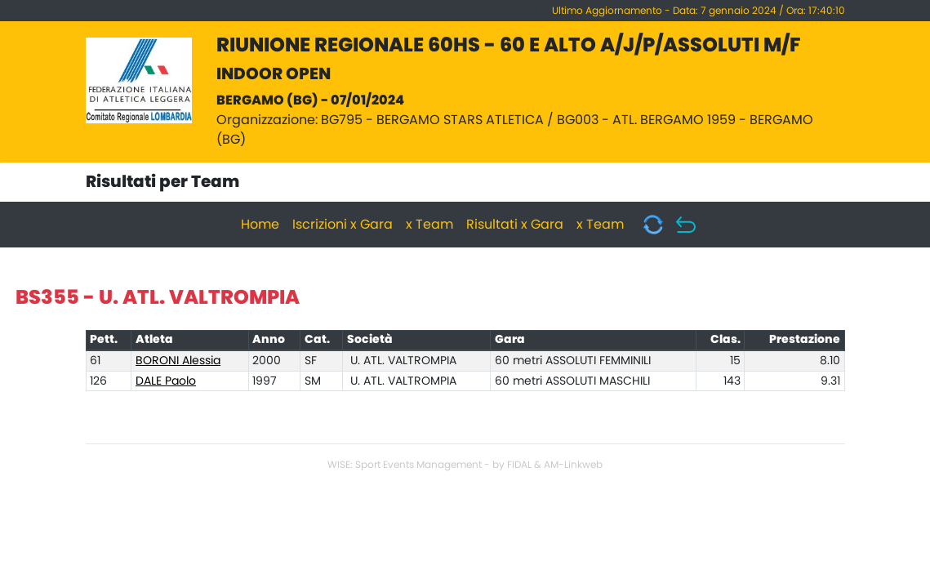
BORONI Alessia (178, 361)
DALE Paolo (166, 381)
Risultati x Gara (514, 224)
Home (260, 224)
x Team (429, 224)
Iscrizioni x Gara (342, 224)
